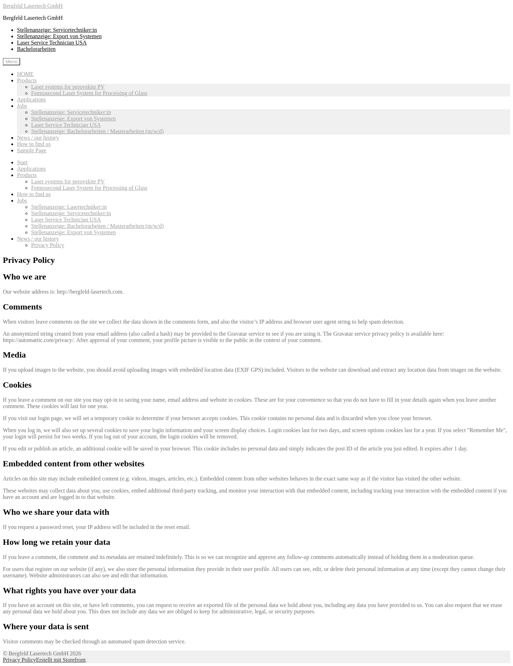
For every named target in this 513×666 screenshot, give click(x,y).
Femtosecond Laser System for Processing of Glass (89, 93)
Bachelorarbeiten (36, 49)
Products (27, 80)
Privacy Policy (47, 245)
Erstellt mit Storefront (61, 660)
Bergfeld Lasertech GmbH (33, 6)
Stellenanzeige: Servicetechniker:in (57, 30)
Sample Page (31, 150)
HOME (25, 74)
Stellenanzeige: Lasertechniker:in (69, 207)
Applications (31, 99)
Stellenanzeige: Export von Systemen (59, 36)
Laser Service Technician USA (52, 43)
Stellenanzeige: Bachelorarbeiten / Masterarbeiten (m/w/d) (97, 131)
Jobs (22, 106)
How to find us (34, 144)
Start (22, 162)
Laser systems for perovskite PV (68, 87)
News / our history (38, 138)
